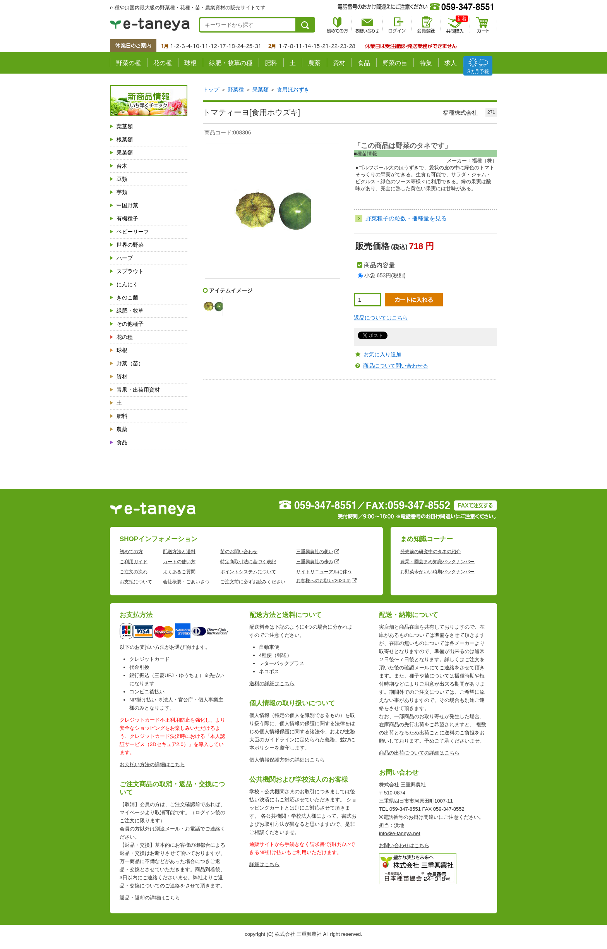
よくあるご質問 (179, 571)
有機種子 (127, 218)
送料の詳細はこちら (272, 683)
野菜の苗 (394, 63)
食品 (364, 63)
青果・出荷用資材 (138, 390)
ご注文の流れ (133, 571)
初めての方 (131, 551)
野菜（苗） (130, 363)
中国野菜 (127, 205)
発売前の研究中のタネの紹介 (430, 551)
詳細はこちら (264, 864)
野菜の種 (128, 63)
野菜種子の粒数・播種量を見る (406, 218)
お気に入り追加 (382, 354)
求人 (450, 63)
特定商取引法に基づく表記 (248, 561)
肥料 (271, 63)
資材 (339, 63)
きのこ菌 (127, 297)
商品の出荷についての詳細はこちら (419, 753)
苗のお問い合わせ (238, 551)
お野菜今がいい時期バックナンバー (437, 571)
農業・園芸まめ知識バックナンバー (437, 561)
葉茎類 (125, 126)
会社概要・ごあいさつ (186, 582)
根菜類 (125, 139)
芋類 (122, 192)
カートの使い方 (179, 561)
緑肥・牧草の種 (230, 63)
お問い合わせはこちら (404, 845)
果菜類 (125, 153)
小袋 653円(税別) (385, 275)
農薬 (314, 63)
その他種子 (130, 324)
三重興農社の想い (314, 551)
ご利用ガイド (133, 561)
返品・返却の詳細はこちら (150, 898)
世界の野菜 (130, 245)
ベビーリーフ (133, 232)
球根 (190, 63)
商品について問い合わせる (395, 366)
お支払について (136, 582)
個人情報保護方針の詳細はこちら (287, 760)
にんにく (127, 284)
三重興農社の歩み (314, 561)
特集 (426, 63)
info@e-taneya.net (399, 833)
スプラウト (130, 271)
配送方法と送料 (179, 551)
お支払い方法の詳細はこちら (152, 764)
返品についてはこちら (381, 318)
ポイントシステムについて (248, 571)
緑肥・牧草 (130, 311)
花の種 (162, 63)
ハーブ (125, 258)
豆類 (122, 179)
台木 (122, 166)
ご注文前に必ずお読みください (252, 582)
